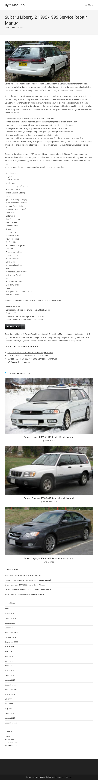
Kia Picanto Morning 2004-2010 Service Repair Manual (30, 352)
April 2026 (9, 609)
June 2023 (9, 704)
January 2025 (10, 680)
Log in (7, 736)
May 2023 (9, 708)
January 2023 (10, 718)
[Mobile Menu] (89, 5)
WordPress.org (11, 745)
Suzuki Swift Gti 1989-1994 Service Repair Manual (24, 594)
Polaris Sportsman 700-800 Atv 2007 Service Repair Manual (28, 589)
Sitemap (69, 777)
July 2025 (8, 651)
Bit (50, 777)
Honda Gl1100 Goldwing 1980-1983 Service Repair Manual (28, 580)
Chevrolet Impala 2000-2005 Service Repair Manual (25, 585)
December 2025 (11, 628)
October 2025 (10, 637)
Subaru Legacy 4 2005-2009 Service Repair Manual (49, 558)
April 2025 (9, 666)
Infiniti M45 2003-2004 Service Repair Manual (23, 575)
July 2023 (8, 699)
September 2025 (11, 642)
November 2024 (11, 689)
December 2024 (11, 685)
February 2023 (10, 713)
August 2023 (10, 694)
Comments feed (11, 742)
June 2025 (9, 656)
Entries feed (9, 739)
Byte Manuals (15, 5)
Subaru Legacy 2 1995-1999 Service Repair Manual (49, 437)
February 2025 (10, 675)
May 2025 (9, 661)
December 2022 (11, 723)
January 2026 (10, 623)
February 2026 (10, 618)
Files (53, 777)
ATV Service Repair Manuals (19, 362)
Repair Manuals (42, 777)
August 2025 (10, 647)
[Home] (7, 27)
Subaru (20, 27)
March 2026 (9, 613)
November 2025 (11, 632)
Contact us (60, 777)
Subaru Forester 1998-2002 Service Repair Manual (49, 498)
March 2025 (9, 670)
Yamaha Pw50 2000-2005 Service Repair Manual (28, 355)
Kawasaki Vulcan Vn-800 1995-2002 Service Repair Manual (32, 359)
